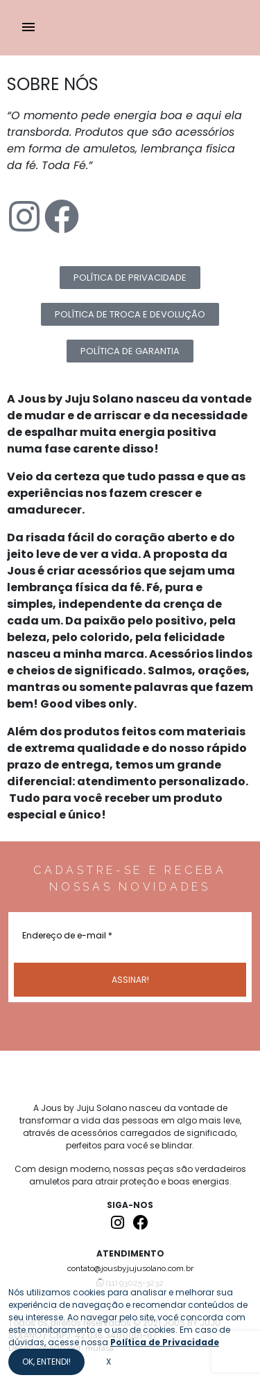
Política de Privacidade (164, 1342)
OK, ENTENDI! (46, 1361)
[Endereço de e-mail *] (130, 934)
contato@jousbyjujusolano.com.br (130, 1268)
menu (28, 27)
